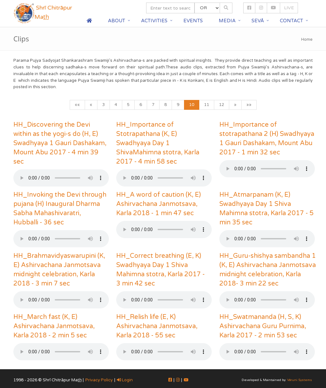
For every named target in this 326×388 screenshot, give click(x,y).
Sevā (258, 21)
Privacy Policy (99, 380)
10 (191, 104)
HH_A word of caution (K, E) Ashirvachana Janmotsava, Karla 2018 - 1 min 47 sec (158, 204)
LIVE (289, 8)
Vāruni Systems (299, 380)
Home (307, 39)
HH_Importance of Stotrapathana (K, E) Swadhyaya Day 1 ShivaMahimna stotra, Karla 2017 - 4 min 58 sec (157, 143)
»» (249, 104)
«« (77, 104)
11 (206, 104)
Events (193, 21)
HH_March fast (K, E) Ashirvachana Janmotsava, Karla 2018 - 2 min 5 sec (54, 326)
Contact (291, 21)
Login (125, 380)
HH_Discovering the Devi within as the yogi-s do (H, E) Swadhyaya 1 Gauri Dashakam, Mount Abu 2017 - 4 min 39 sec (59, 143)
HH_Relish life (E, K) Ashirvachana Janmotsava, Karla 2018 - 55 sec (156, 326)
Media (227, 21)
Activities (154, 21)
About (116, 21)
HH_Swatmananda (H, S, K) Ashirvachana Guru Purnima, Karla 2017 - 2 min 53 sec (262, 326)
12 (221, 104)
